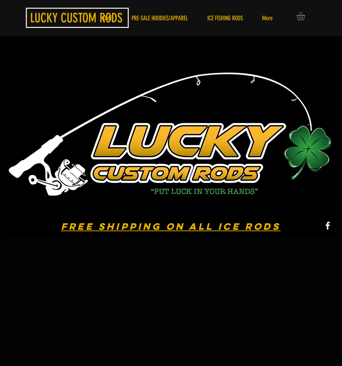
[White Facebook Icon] (327, 225)
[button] (306, 16)
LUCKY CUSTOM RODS (76, 17)
